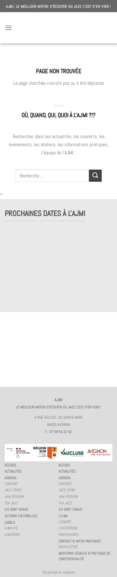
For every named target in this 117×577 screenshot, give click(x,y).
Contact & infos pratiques (80, 541)
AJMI (59, 28)
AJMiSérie (12, 534)
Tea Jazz (11, 503)
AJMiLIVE (11, 528)
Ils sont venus (16, 509)
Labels (10, 522)
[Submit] (95, 176)
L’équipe (65, 522)
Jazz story (13, 490)
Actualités (13, 471)
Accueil (11, 465)
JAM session (14, 496)
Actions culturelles (21, 516)
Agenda (11, 478)
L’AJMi (63, 516)
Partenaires (68, 534)
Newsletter (68, 547)
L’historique (68, 528)
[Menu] (8, 27)
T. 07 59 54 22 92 (58, 432)
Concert (11, 484)
